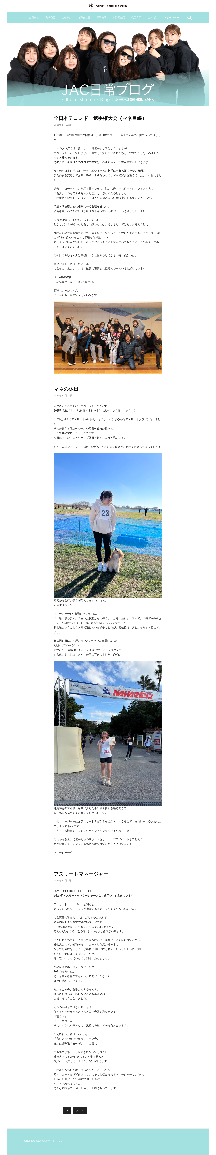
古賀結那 (152, 17)
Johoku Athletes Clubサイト (39, 1140)
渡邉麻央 (66, 17)
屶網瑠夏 (50, 17)
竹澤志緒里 (84, 17)
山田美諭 (34, 17)
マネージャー (171, 17)
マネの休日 (66, 389)
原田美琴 (101, 17)
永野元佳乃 (119, 17)
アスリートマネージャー (81, 874)
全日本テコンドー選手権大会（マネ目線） (100, 118)
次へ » (79, 1110)
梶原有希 (136, 17)
